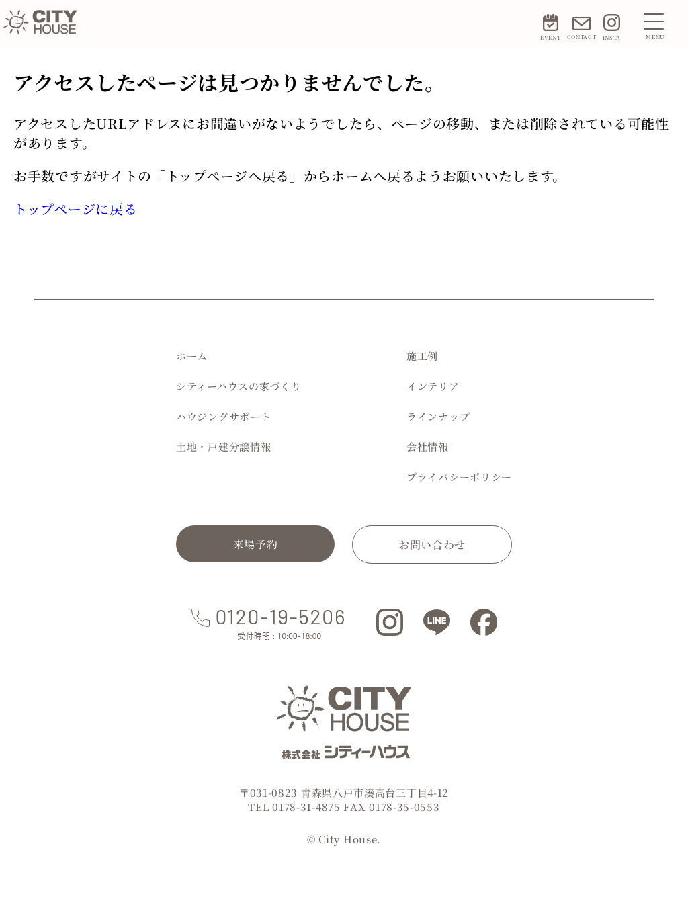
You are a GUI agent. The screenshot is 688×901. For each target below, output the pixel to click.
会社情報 (427, 446)
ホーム (192, 356)
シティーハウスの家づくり (238, 386)
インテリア (433, 386)
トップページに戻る (75, 208)
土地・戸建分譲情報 (223, 446)
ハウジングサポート (223, 416)
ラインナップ (438, 416)
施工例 (422, 356)
